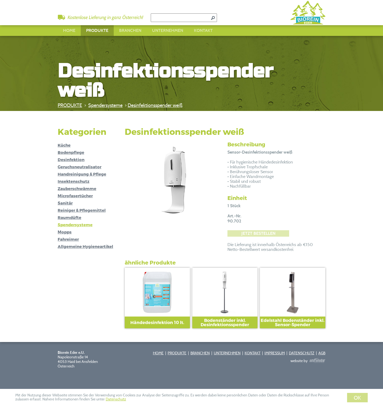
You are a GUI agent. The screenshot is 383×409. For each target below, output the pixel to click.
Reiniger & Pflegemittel (82, 210)
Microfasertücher (75, 195)
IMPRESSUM (274, 353)
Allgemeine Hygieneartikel (85, 246)
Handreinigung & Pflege (82, 174)
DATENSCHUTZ (301, 353)
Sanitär (65, 202)
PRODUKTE (97, 30)
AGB (321, 353)
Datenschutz (116, 399)
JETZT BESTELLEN (258, 233)
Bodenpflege (71, 152)
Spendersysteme (105, 105)
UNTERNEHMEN (167, 30)
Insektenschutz (73, 181)
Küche (64, 145)
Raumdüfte (69, 217)
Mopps (65, 231)
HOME (69, 30)
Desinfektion (71, 159)
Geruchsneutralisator (79, 166)
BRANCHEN (130, 30)
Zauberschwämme (77, 188)
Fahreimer (68, 239)
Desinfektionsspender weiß (155, 105)
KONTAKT (203, 30)
